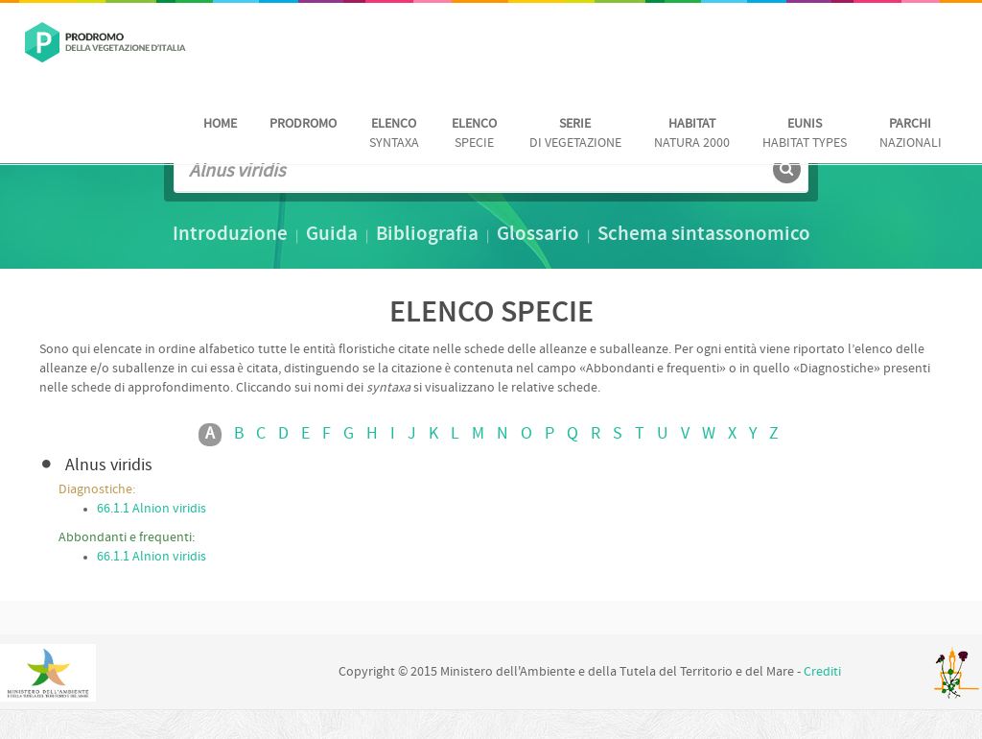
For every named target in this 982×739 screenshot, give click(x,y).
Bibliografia (427, 235)
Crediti (822, 672)
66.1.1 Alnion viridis (151, 509)
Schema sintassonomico (703, 235)
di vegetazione (575, 134)
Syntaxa (394, 134)
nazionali (910, 134)
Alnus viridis (108, 466)
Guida (332, 235)
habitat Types (804, 134)
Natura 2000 (692, 134)
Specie (474, 134)
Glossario (538, 235)
